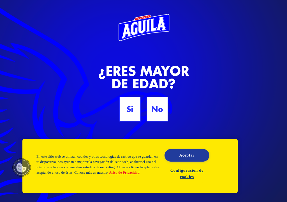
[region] (130, 166)
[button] (22, 167)
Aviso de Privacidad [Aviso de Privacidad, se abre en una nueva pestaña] (124, 173)
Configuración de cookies (186, 173)
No (157, 109)
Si (129, 109)
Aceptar (187, 155)
